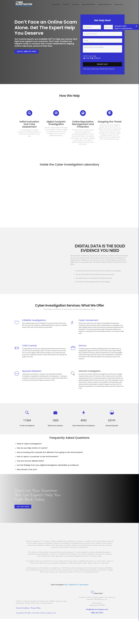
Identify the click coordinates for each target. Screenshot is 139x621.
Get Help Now (23, 509)
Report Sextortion (105, 5)
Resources (118, 5)
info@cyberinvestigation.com (97, 612)
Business (56, 5)
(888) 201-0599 (97, 615)
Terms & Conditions (23, 610)
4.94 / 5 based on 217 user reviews (76, 587)
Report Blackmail (88, 5)
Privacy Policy (35, 610)
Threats (66, 5)
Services (75, 5)
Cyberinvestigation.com (48, 615)
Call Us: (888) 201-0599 (26, 51)
